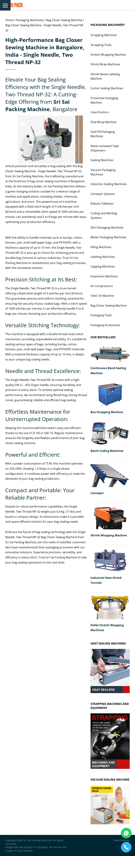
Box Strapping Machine (107, 412)
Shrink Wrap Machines (105, 64)
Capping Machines (103, 266)
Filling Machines (101, 247)
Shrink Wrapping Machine (109, 535)
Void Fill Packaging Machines (103, 134)
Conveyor (97, 493)
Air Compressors (102, 286)
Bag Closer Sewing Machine (64, 20)
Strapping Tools (101, 45)
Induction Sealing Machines (109, 184)
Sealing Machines (102, 160)
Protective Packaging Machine (104, 100)
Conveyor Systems (103, 194)
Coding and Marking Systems (104, 215)
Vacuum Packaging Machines (103, 172)
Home (9, 20)
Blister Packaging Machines (108, 237)
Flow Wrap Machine (103, 122)
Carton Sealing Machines (107, 88)
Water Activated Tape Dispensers (105, 148)
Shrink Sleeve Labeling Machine (105, 76)
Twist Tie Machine (102, 296)
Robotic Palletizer (102, 204)
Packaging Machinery (30, 20)
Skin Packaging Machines (107, 227)
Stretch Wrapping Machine (108, 55)
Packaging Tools (101, 315)
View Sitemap (122, 840)
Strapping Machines (104, 35)
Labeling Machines (103, 257)
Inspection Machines (104, 276)
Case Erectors (100, 112)
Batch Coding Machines (107, 451)
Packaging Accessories (105, 325)
